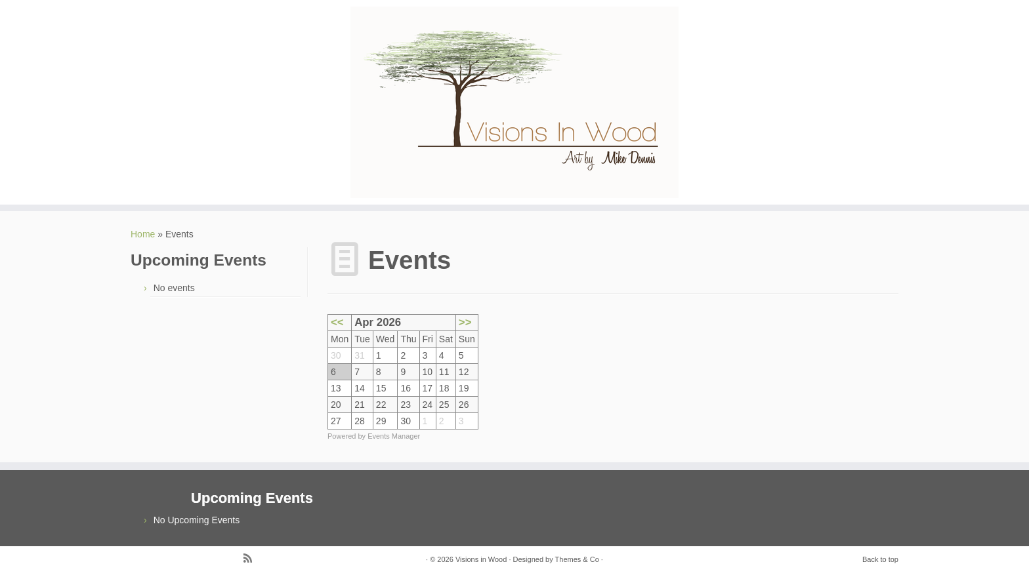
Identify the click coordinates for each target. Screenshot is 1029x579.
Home (143, 234)
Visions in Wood (481, 559)
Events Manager (394, 436)
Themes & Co (577, 559)
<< (337, 322)
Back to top (880, 559)
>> (465, 322)
